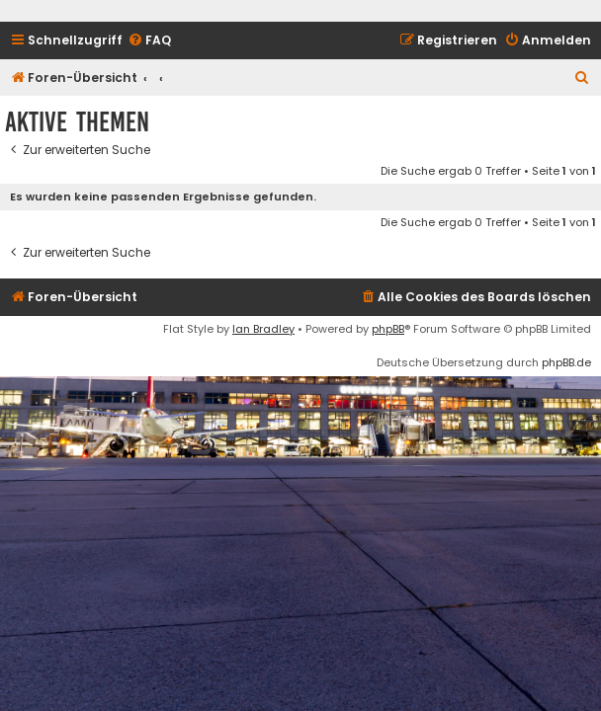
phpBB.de (566, 362)
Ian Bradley (263, 329)
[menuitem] (149, 41)
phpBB (388, 329)
